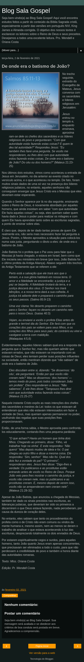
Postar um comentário (22, 613)
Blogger (49, 658)
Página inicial (42, 646)
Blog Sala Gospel (26, 10)
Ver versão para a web (42, 653)
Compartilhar (10, 595)
